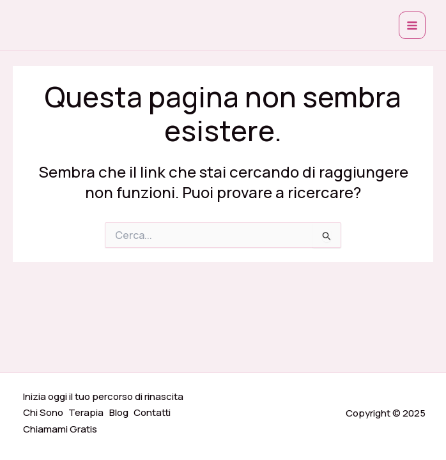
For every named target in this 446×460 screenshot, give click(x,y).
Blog (121, 414)
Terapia (87, 414)
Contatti (155, 414)
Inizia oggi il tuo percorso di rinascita (104, 399)
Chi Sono (44, 414)
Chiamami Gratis (61, 429)
